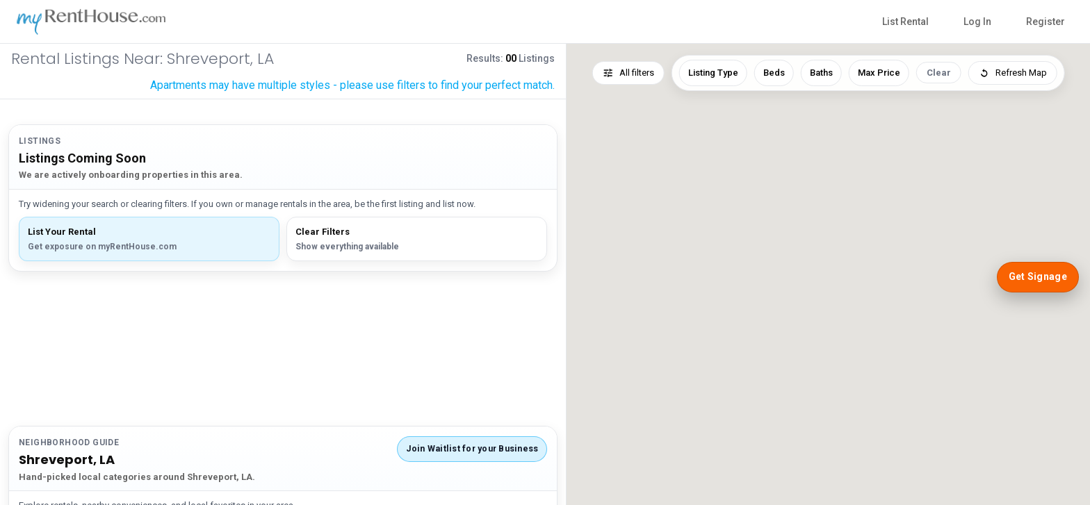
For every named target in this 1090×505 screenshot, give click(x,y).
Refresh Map (1013, 72)
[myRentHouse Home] (98, 21)
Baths (821, 72)
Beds (774, 72)
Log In (977, 21)
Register (1045, 21)
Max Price (879, 72)
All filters (628, 72)
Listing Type (713, 72)
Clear (939, 72)
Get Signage (1038, 276)
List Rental (905, 21)
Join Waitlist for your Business (472, 448)
